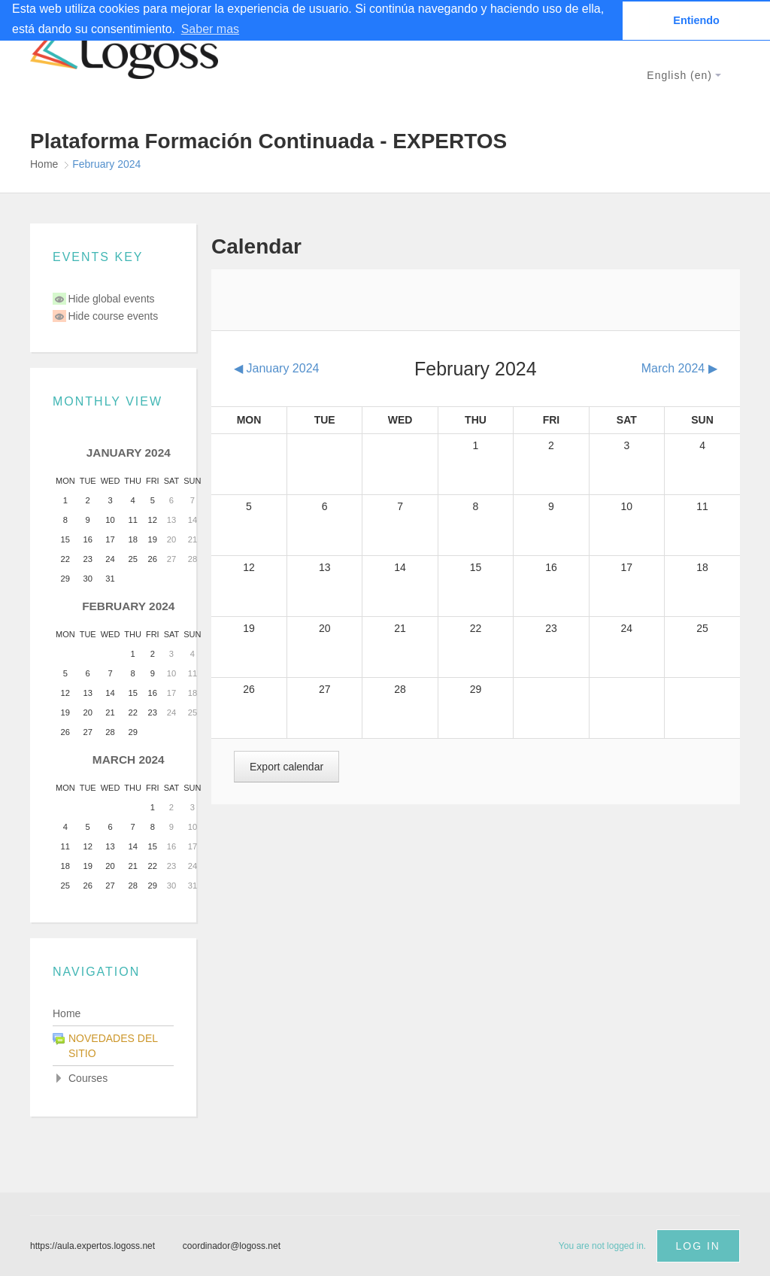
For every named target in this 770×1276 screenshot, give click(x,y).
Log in (698, 1246)
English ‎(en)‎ (684, 75)
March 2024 (128, 759)
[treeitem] (113, 1013)
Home (66, 1013)
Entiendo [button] (696, 20)
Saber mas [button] (210, 29)
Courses (88, 1078)
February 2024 (106, 164)
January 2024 (128, 452)
